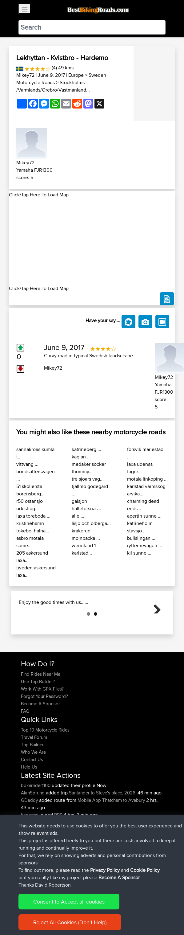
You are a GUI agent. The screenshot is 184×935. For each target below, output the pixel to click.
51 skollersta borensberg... (30, 490)
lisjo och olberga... (91, 523)
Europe (76, 75)
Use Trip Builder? (38, 712)
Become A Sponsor (40, 734)
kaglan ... (81, 456)
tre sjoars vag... (88, 478)
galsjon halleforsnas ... (87, 505)
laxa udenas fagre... (140, 468)
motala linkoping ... (147, 478)
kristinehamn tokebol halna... (32, 527)
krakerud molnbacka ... (86, 534)
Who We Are (33, 783)
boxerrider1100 (36, 816)
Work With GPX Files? (42, 719)
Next (155, 623)
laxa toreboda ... (33, 515)
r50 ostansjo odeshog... (29, 505)
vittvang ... (27, 464)
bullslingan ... (141, 538)
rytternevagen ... (144, 545)
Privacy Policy (105, 873)
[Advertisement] (92, 242)
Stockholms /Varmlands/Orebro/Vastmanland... (53, 86)
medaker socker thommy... (89, 468)
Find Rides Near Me (40, 705)
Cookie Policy (145, 873)
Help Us (29, 797)
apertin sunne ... (144, 515)
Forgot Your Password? (44, 727)
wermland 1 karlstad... (84, 549)
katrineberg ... (86, 449)
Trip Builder (32, 775)
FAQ (25, 742)
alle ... (78, 515)
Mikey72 (25, 75)
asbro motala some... (30, 542)
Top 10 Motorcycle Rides (45, 760)
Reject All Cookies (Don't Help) (69, 926)
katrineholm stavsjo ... (140, 527)
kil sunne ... (139, 552)
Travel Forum (34, 768)
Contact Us (32, 790)
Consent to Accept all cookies (69, 905)
